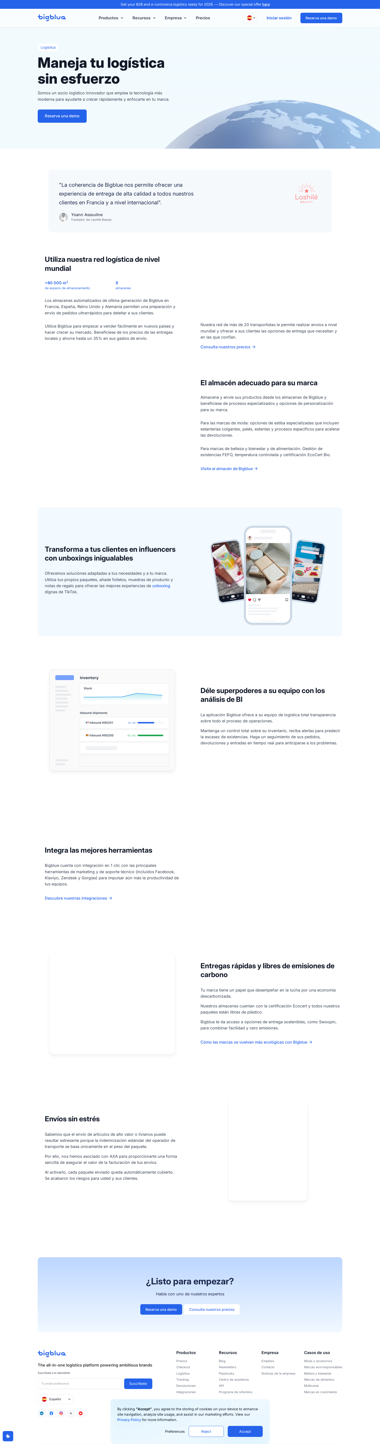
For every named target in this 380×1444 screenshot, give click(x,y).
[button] (110, 18)
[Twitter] (71, 1413)
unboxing (161, 585)
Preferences (175, 1431)
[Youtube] (81, 1413)
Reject (206, 1431)
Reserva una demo (321, 18)
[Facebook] (52, 1413)
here (266, 4)
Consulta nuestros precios (212, 1309)
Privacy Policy (129, 1420)
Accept (245, 1431)
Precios (203, 17)
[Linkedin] (42, 1413)
